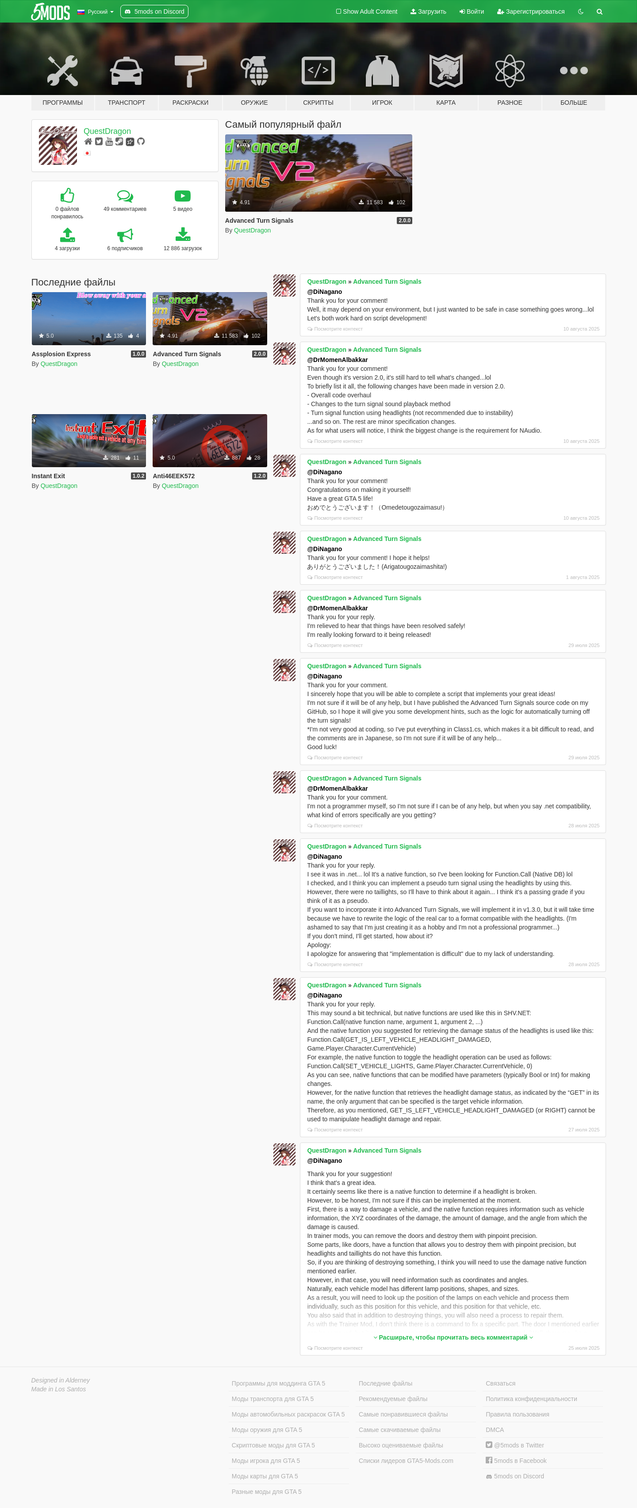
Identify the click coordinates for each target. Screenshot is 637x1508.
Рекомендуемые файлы (393, 1398)
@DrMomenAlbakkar (337, 359)
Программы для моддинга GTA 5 (278, 1383)
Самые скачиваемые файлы (400, 1429)
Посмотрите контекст (335, 328)
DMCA (495, 1429)
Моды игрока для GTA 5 (266, 1460)
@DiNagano (324, 291)
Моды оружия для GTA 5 (267, 1429)
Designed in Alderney (60, 1380)
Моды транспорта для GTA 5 (273, 1398)
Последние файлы (385, 1383)
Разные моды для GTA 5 (267, 1491)
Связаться (500, 1383)
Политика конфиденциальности (531, 1398)
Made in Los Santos (58, 1389)
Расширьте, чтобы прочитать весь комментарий (453, 1337)
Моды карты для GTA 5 (265, 1476)
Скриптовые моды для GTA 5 (273, 1445)
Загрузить (428, 11)
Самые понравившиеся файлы (403, 1414)
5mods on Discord (515, 1476)
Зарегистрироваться (530, 11)
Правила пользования (517, 1414)
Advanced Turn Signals (387, 281)
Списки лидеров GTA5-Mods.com (406, 1460)
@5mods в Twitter (515, 1445)
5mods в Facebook (516, 1461)
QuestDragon (107, 131)
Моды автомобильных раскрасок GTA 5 (288, 1414)
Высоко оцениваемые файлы (401, 1445)
